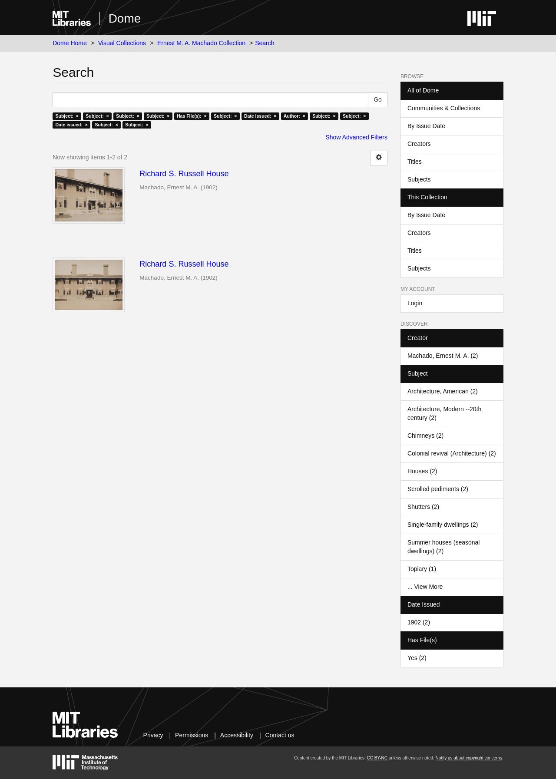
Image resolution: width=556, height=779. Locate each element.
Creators (419, 143)
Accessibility (236, 735)
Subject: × (66, 116)
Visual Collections (122, 43)
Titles (414, 161)
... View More (425, 586)
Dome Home (70, 43)
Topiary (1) (421, 568)
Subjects (419, 179)
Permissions (191, 735)
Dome (125, 18)
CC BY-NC (377, 758)
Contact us (280, 735)
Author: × (294, 116)
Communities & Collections (443, 108)
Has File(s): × (192, 116)
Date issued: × (260, 116)
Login (414, 303)
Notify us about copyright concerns (469, 758)
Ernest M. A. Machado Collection (201, 43)
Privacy (153, 735)
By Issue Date (426, 125)
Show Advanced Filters (356, 137)
